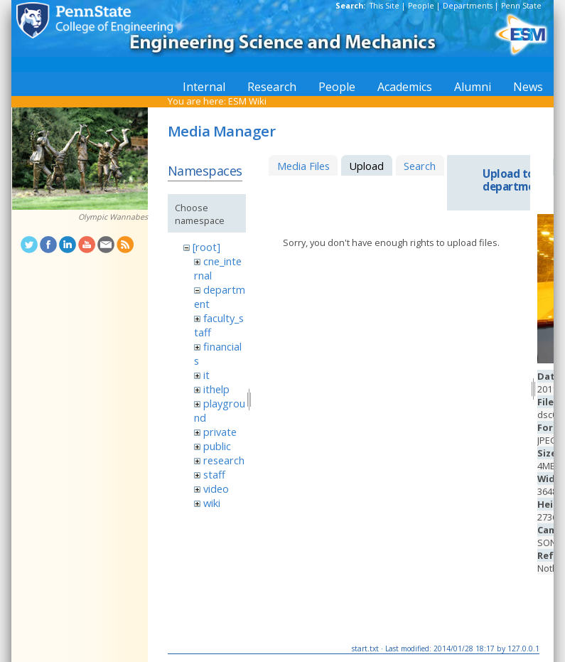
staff (214, 474)
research (223, 460)
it (206, 375)
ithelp (216, 389)
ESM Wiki (247, 101)
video (216, 488)
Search (420, 166)
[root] (206, 247)
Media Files (303, 166)
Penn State (521, 6)
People (421, 6)
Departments (468, 6)
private (220, 432)
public (217, 446)
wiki (211, 503)
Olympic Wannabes (113, 217)
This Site (384, 6)
